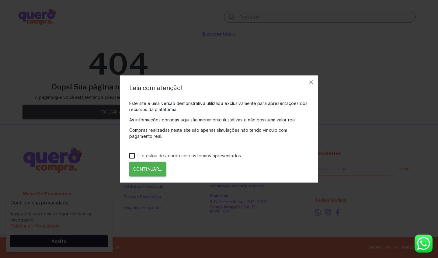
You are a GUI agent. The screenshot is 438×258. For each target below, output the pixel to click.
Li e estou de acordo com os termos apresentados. (185, 156)
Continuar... (147, 169)
